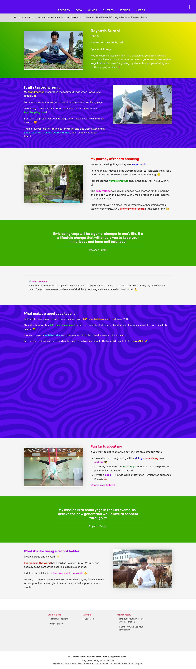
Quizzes (108, 10)
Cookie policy (56, 624)
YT (98, 387)
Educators (89, 619)
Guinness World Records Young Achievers (59, 17)
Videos (140, 10)
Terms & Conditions (59, 619)
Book (79, 10)
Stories (124, 10)
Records (64, 10)
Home (17, 17)
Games (92, 10)
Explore (29, 17)
